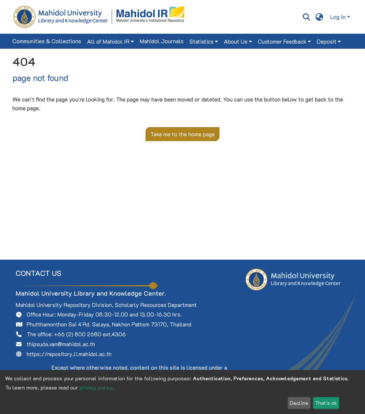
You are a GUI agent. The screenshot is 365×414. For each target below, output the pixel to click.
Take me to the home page (182, 134)
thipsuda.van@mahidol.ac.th (61, 344)
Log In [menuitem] (338, 17)
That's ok (326, 402)
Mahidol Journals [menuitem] (162, 41)
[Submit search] (306, 16)
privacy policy (96, 387)
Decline (299, 402)
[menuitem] (319, 16)
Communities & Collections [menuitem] (46, 41)
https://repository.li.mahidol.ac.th (69, 354)
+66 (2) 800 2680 (77, 334)
